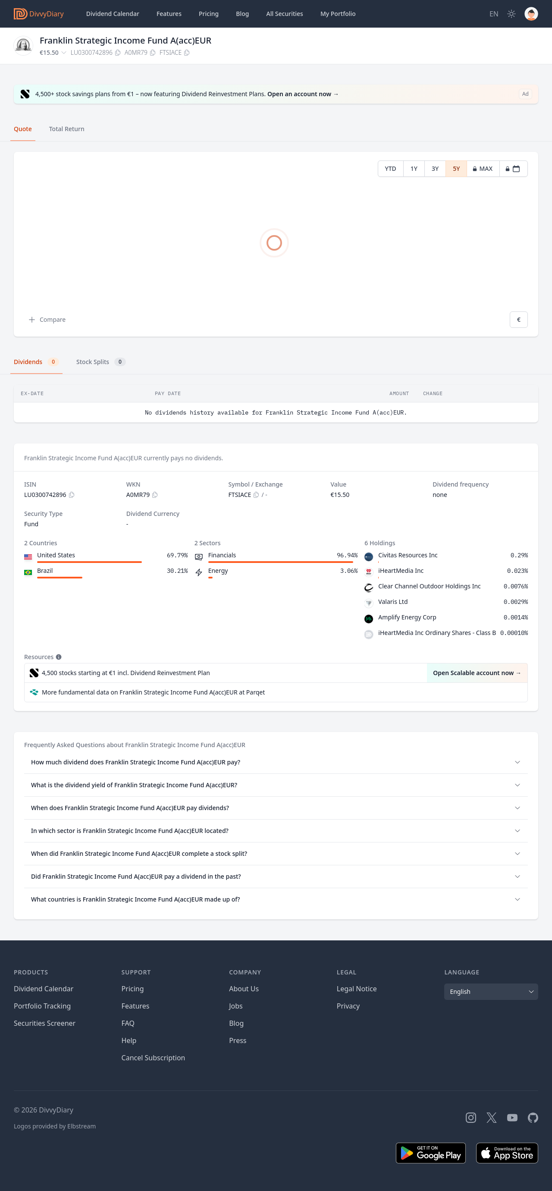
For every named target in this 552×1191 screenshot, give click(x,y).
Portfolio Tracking (42, 1006)
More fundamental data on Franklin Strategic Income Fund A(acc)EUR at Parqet (153, 692)
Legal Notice (357, 988)
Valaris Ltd (393, 601)
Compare (47, 319)
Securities (284, 13)
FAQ (128, 1023)
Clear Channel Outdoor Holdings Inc (429, 586)
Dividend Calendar (112, 13)
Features (169, 13)
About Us (244, 988)
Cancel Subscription (153, 1057)
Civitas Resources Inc (407, 555)
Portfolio (338, 13)
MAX (482, 168)
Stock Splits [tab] (101, 362)
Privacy (348, 1006)
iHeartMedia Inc (400, 570)
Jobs (236, 1006)
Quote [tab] (23, 129)
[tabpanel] (276, 244)
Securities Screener (44, 1023)
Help (129, 1040)
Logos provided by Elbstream (55, 1126)
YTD (390, 168)
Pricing (209, 13)
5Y (456, 168)
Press (237, 1040)
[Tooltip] (57, 657)
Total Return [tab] (67, 129)
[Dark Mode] (511, 14)
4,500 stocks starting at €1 (126, 673)
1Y (414, 168)
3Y (435, 168)
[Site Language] (494, 14)
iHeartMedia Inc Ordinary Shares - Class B (437, 632)
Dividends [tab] (36, 362)
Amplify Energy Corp (407, 617)
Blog (236, 1023)
